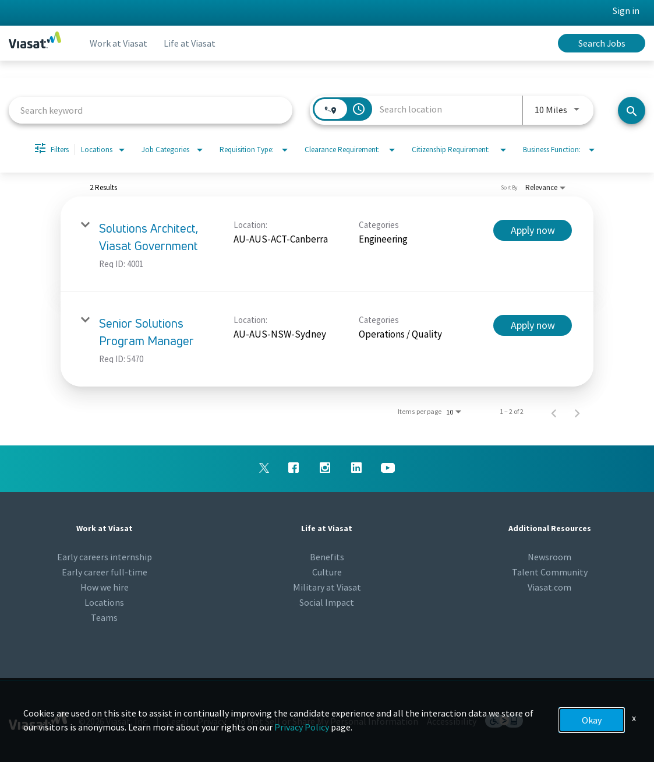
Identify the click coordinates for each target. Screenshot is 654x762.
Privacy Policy (301, 727)
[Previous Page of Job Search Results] (553, 411)
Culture (327, 572)
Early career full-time (104, 572)
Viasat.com (549, 587)
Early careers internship (104, 557)
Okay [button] (592, 720)
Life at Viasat (193, 43)
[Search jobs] (631, 110)
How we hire (104, 587)
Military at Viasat (327, 587)
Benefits (327, 557)
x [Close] (634, 718)
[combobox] (150, 110)
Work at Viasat (120, 43)
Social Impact (326, 602)
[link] (327, 244)
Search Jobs (601, 43)
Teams (104, 617)
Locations (104, 602)
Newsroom (549, 557)
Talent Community (550, 572)
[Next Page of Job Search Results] (577, 411)
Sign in (626, 10)
